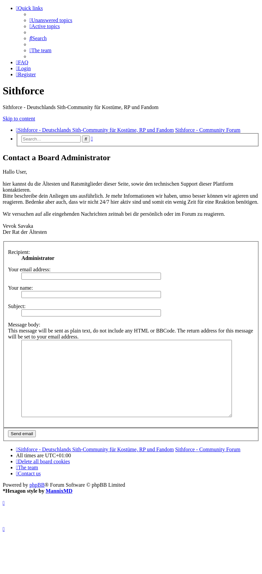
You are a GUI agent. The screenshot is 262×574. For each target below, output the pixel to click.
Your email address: (29, 269)
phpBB (37, 500)
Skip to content (19, 118)
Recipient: (19, 252)
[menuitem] (50, 20)
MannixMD (59, 506)
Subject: (16, 306)
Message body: (24, 324)
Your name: (20, 288)
